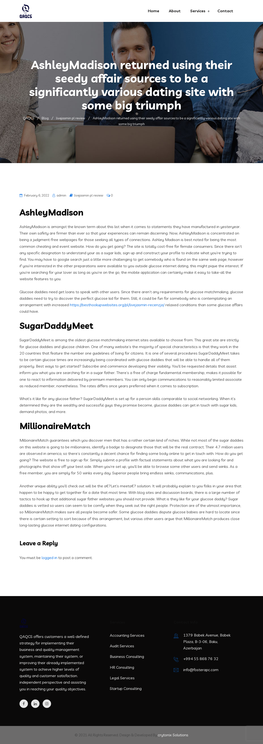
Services (197, 10)
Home (153, 10)
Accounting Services (127, 635)
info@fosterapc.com (200, 669)
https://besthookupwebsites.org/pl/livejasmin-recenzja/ (117, 304)
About (175, 10)
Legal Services (122, 677)
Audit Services (122, 645)
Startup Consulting (126, 688)
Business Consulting (127, 656)
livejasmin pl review (88, 195)
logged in (49, 557)
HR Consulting (122, 667)
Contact (225, 10)
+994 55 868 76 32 (200, 658)
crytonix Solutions (173, 734)
